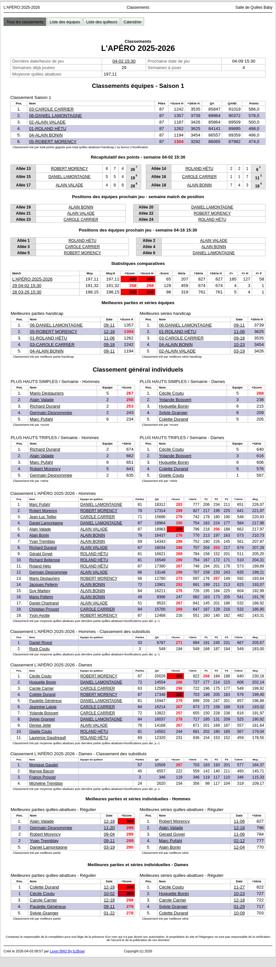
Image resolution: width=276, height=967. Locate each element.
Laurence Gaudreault (47, 737)
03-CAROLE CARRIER (51, 109)
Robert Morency (45, 468)
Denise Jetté (40, 725)
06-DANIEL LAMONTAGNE (55, 115)
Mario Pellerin (41, 597)
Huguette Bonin (174, 406)
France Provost (42, 777)
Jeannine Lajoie (42, 707)
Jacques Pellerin (43, 584)
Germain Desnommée (51, 412)
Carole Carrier (41, 688)
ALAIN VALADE (69, 185)
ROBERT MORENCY (69, 168)
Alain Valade (42, 399)
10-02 (109, 893)
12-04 (239, 847)
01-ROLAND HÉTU (47, 128)
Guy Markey (39, 591)
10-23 (239, 344)
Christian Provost (44, 609)
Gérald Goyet (40, 554)
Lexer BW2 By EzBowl (67, 951)
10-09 (239, 913)
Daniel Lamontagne (46, 523)
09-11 (109, 325)
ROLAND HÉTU (199, 168)
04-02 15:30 (123, 61)
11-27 (239, 887)
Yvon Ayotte (39, 615)
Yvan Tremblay (42, 541)
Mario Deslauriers (47, 393)
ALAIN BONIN (199, 185)
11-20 (109, 827)
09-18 (109, 344)
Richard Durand (45, 406)
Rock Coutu (39, 649)
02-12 (239, 840)
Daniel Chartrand (44, 603)
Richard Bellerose (44, 560)
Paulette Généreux (45, 700)
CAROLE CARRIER (199, 176)
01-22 (109, 913)
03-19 (239, 351)
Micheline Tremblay (46, 783)
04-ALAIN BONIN (46, 135)
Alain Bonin (39, 535)
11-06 (109, 338)
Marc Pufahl (41, 419)
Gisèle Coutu (171, 475)
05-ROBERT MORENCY (52, 141)
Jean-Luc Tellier (42, 517)
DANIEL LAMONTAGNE (69, 176)
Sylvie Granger (173, 412)
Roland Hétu (40, 566)
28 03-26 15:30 (27, 292)
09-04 (109, 834)
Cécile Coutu (171, 393)
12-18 (109, 331)
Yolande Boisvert (175, 399)
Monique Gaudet (43, 765)
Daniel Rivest (40, 642)
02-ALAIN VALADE (47, 122)
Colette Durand (173, 419)
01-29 (239, 906)
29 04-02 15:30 (27, 285)
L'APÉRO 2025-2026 (32, 279)
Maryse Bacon (41, 771)
